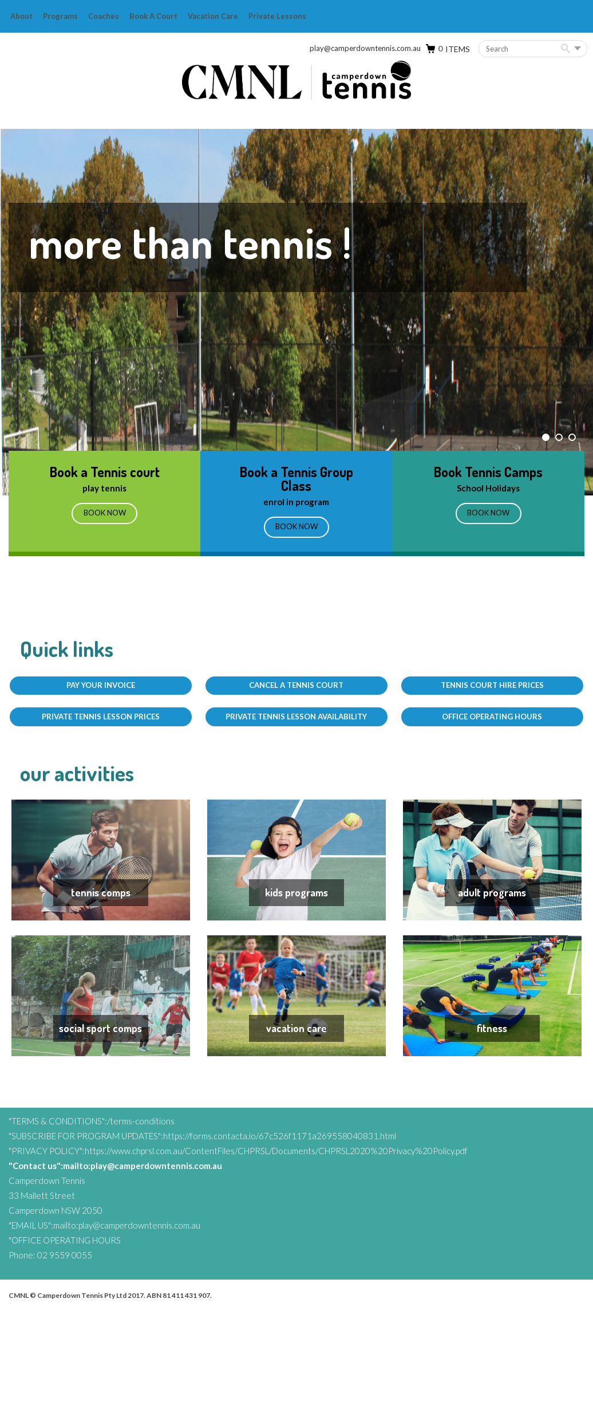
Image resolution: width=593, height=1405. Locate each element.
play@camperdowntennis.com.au (365, 48)
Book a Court (153, 16)
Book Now (104, 516)
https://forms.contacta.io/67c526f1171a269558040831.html (279, 1230)
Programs (60, 16)
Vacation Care (213, 16)
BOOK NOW (296, 529)
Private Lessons (277, 16)
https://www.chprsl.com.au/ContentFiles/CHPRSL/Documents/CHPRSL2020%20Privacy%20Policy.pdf (276, 1244)
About (21, 16)
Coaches (103, 16)
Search (567, 49)
